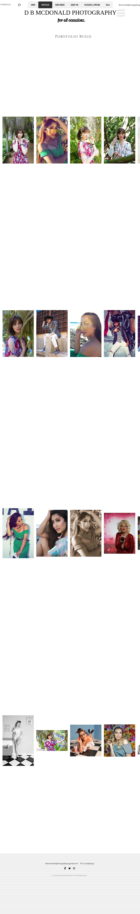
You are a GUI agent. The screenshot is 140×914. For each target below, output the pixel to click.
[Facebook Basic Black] (65, 868)
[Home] (19, 4)
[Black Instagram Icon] (74, 868)
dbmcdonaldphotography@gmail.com (61, 863)
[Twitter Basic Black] (69, 868)
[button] (120, 12)
